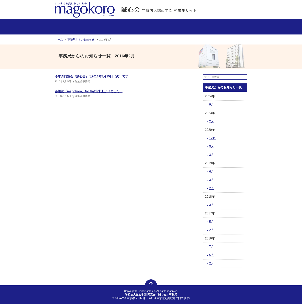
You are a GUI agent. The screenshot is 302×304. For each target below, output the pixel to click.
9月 (211, 104)
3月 (211, 154)
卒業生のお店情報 (96, 26)
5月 (211, 221)
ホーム (59, 39)
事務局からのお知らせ (68, 26)
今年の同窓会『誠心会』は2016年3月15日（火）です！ (93, 76)
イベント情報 (151, 26)
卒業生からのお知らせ (233, 26)
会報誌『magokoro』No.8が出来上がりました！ (88, 91)
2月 (211, 121)
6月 (211, 171)
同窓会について (178, 26)
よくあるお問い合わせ (206, 26)
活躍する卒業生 (123, 26)
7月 (211, 246)
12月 (212, 138)
